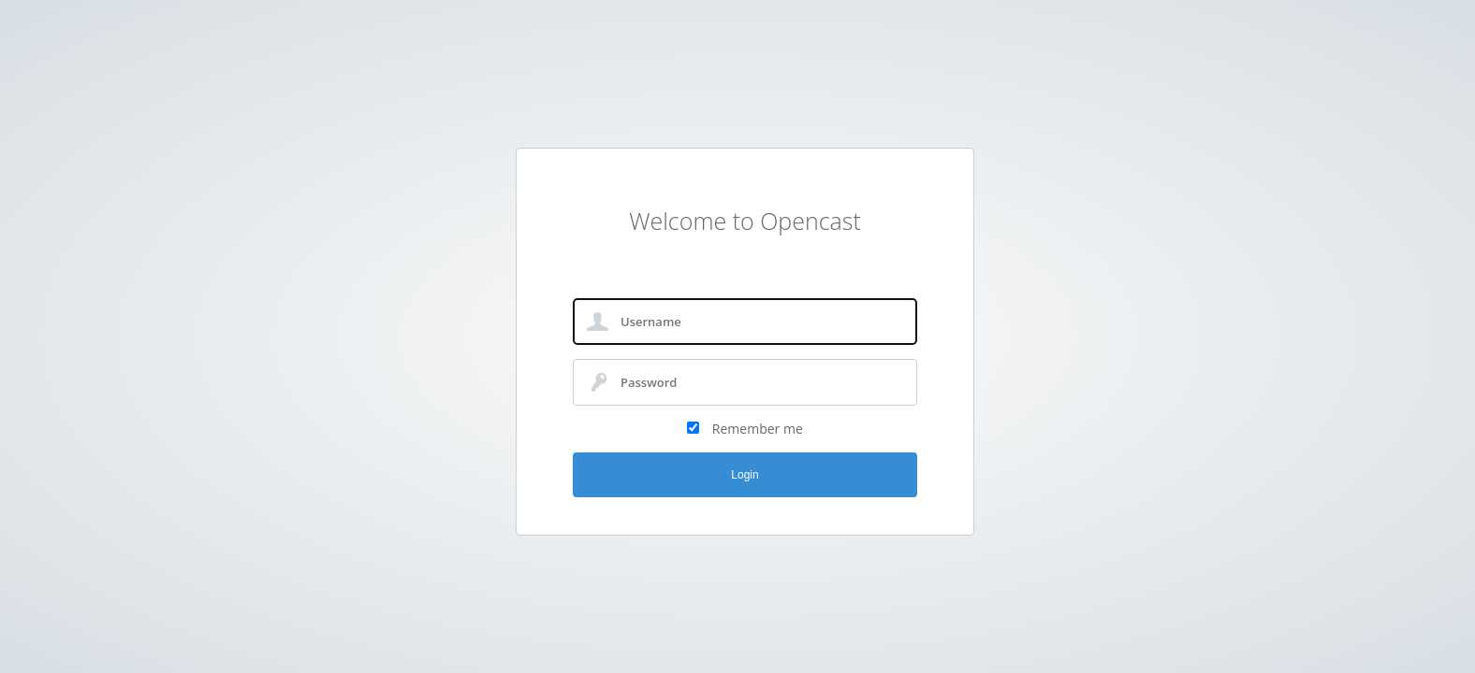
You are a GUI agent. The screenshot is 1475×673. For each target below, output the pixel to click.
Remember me (757, 428)
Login (744, 474)
